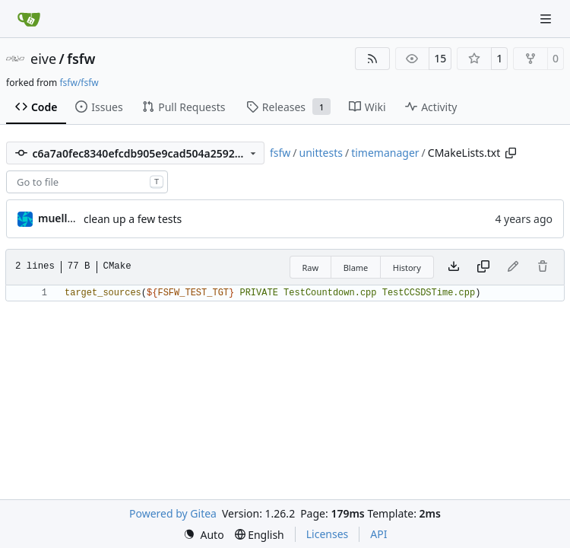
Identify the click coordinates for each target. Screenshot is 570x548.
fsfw (81, 58)
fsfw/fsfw (78, 82)
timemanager (385, 152)
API (378, 534)
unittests (321, 152)
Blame (356, 267)
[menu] (203, 534)
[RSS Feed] (372, 58)
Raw (310, 267)
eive (43, 58)
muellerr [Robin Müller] (60, 218)
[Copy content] (483, 267)
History (407, 267)
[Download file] (454, 267)
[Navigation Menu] (547, 18)
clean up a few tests (133, 219)
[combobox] (87, 181)
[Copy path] (510, 153)
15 (440, 58)
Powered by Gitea (173, 513)
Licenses (327, 534)
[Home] (29, 19)
